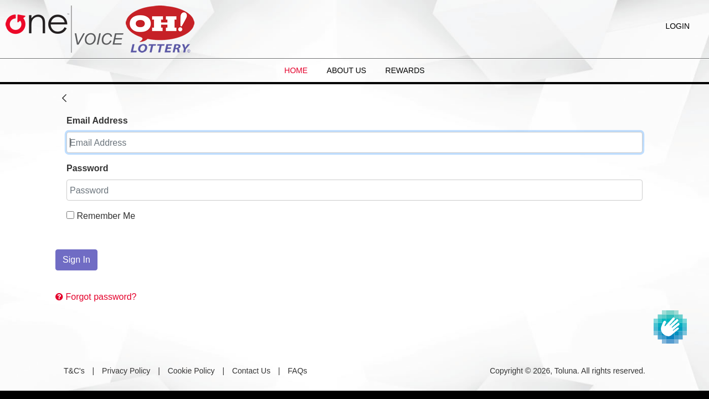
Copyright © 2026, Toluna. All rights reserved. (567, 370)
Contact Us (251, 370)
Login (677, 26)
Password (87, 168)
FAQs (297, 370)
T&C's (74, 370)
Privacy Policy (126, 370)
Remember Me (100, 216)
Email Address (97, 120)
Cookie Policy (191, 370)
